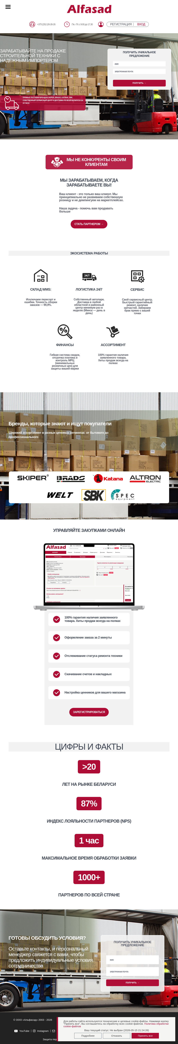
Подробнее (88, 1035)
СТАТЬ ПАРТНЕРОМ (88, 224)
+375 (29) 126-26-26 (46, 24)
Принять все (145, 1035)
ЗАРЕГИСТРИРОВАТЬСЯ (89, 712)
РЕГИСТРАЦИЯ (121, 24)
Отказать (116, 1035)
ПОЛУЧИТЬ (139, 83)
